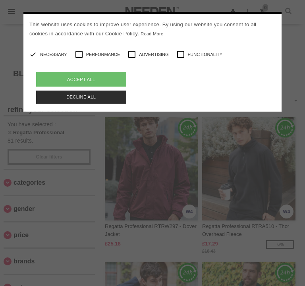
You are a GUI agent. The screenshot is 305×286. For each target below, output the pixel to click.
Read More (152, 33)
